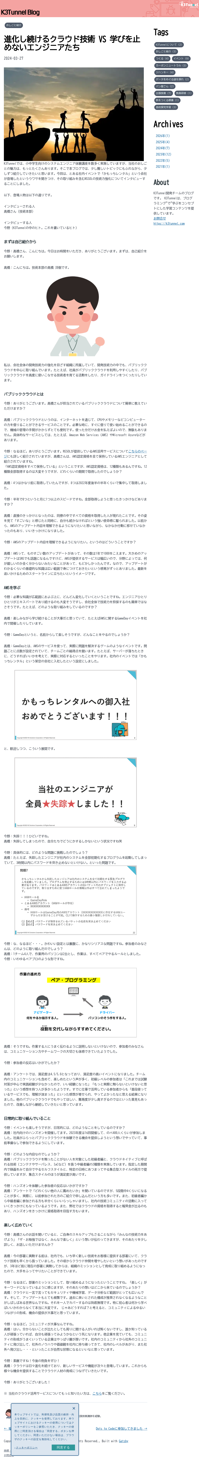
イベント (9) (181, 58)
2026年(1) (163, 135)
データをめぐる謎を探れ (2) (172, 79)
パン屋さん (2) (165, 86)
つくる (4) (162, 58)
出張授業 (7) (163, 93)
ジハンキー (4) (165, 72)
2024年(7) (163, 148)
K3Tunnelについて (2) (169, 44)
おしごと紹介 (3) (166, 51)
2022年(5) (163, 160)
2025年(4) (163, 142)
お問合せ (160, 218)
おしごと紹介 (13, 25)
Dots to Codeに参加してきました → (121, 1428)
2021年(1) (163, 166)
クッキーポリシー (27, 1447)
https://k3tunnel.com (169, 223)
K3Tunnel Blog (20, 12)
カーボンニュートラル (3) (171, 65)
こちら (97, 1393)
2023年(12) (163, 154)
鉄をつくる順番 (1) (167, 100)
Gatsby (123, 1441)
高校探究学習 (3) (166, 107)
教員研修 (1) (184, 93)
